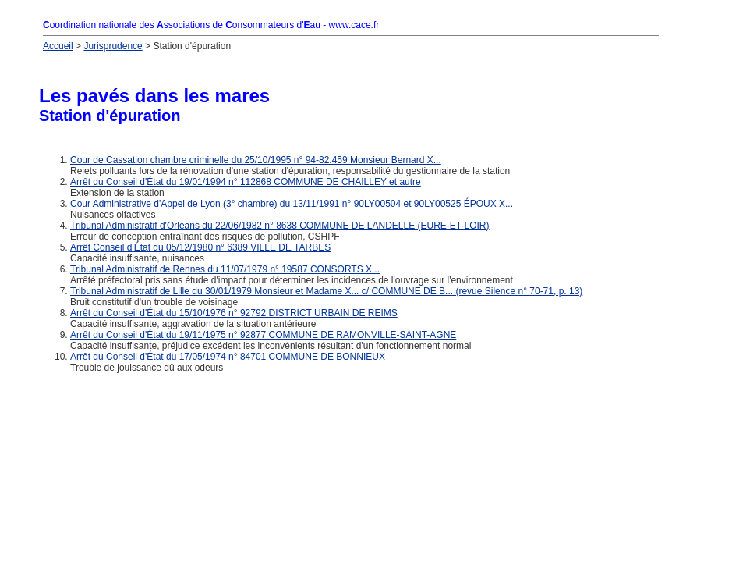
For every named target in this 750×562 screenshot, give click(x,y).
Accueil (58, 46)
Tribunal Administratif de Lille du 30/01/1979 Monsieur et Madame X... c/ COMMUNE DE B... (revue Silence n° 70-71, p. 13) (326, 291)
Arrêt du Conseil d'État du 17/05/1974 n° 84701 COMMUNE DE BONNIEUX (227, 356)
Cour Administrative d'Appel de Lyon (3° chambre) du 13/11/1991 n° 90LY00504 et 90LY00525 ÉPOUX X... (291, 203)
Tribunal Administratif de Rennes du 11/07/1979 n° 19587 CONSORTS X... (225, 269)
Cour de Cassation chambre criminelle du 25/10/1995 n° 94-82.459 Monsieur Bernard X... (255, 160)
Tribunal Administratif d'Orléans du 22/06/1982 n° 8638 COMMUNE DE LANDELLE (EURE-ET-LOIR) (280, 225)
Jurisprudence (112, 46)
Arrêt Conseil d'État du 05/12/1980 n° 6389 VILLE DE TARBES (200, 247)
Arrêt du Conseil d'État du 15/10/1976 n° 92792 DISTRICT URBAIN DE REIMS (234, 313)
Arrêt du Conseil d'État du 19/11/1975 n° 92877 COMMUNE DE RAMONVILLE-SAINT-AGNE (263, 334)
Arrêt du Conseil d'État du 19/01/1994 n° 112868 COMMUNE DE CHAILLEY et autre (245, 181)
